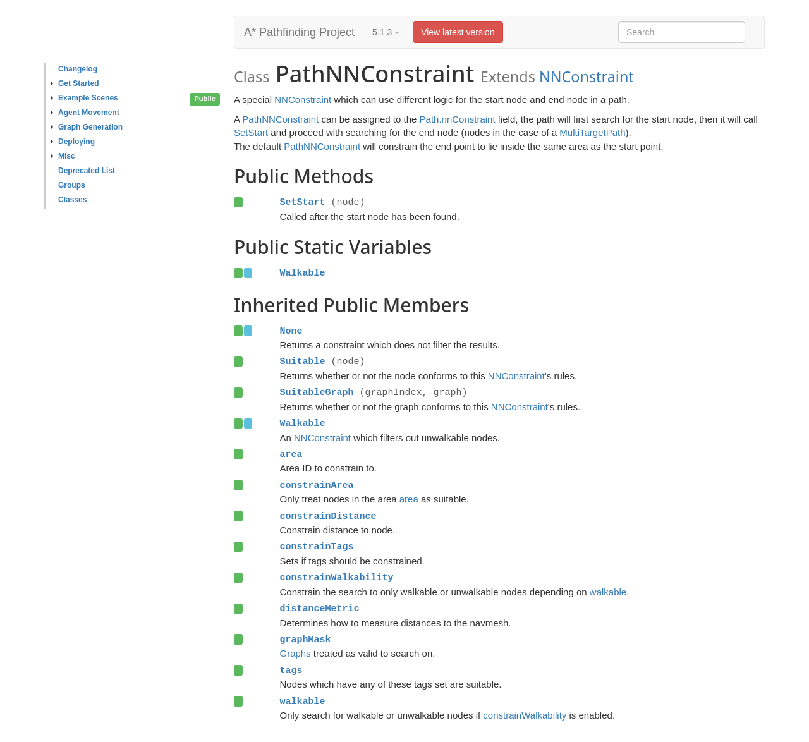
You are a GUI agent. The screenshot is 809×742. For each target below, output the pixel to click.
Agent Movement (85, 112)
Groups (71, 185)
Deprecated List (86, 170)
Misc (63, 156)
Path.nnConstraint (458, 119)
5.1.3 (385, 32)
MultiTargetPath (592, 132)
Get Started (75, 83)
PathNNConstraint (280, 119)
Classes (72, 199)
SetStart (251, 132)
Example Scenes (84, 98)
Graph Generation (87, 127)
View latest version (457, 32)
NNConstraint (586, 76)
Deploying (73, 141)
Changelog (77, 68)
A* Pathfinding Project (299, 32)
